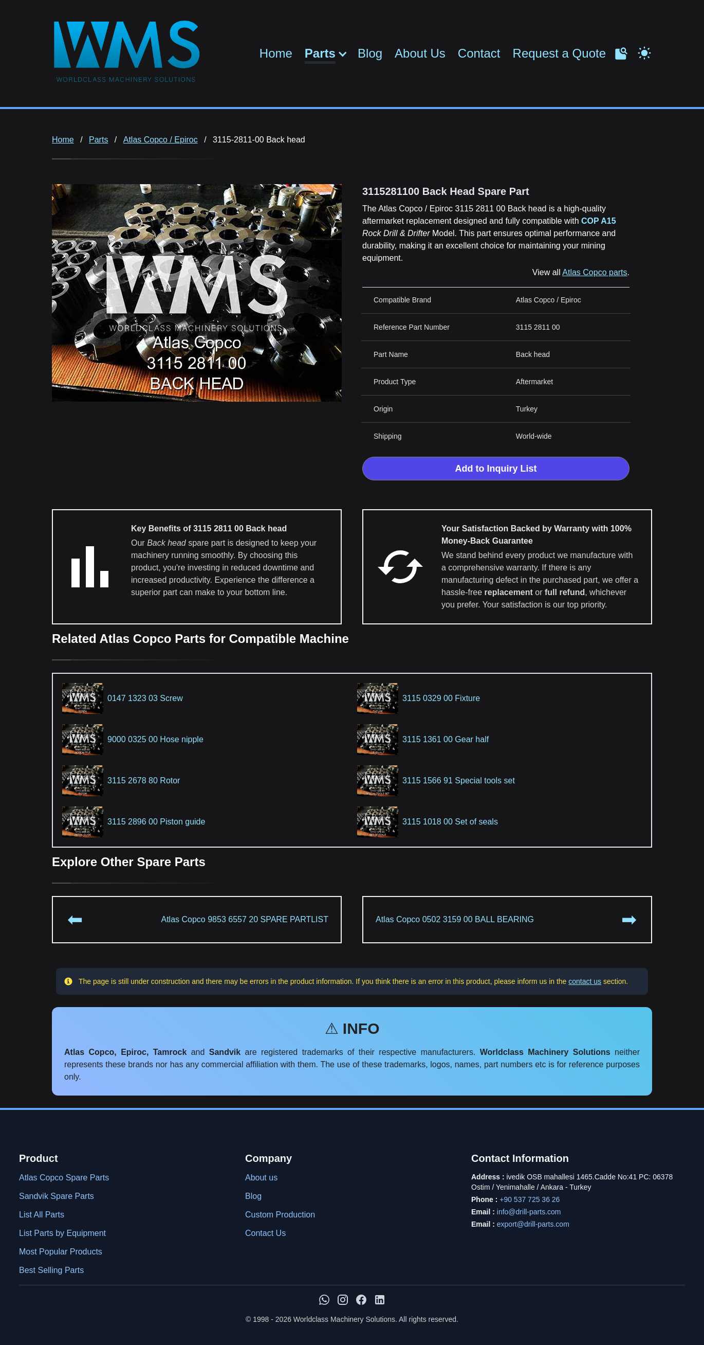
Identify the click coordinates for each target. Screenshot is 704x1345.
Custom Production (280, 1214)
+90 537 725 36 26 (529, 1199)
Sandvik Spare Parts (56, 1196)
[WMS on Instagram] (343, 1300)
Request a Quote (559, 53)
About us (261, 1177)
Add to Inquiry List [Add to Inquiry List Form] (496, 468)
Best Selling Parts (51, 1270)
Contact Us (265, 1233)
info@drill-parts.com (529, 1212)
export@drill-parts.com (533, 1224)
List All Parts (41, 1214)
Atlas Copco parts (594, 272)
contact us (584, 981)
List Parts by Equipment (62, 1233)
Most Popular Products (60, 1251)
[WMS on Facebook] (361, 1300)
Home (276, 53)
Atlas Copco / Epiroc (160, 139)
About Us (420, 53)
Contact (479, 53)
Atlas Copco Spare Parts (64, 1177)
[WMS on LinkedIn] (380, 1300)
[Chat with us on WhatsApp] (324, 1300)
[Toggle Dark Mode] (644, 52)
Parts (320, 53)
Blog (370, 53)
